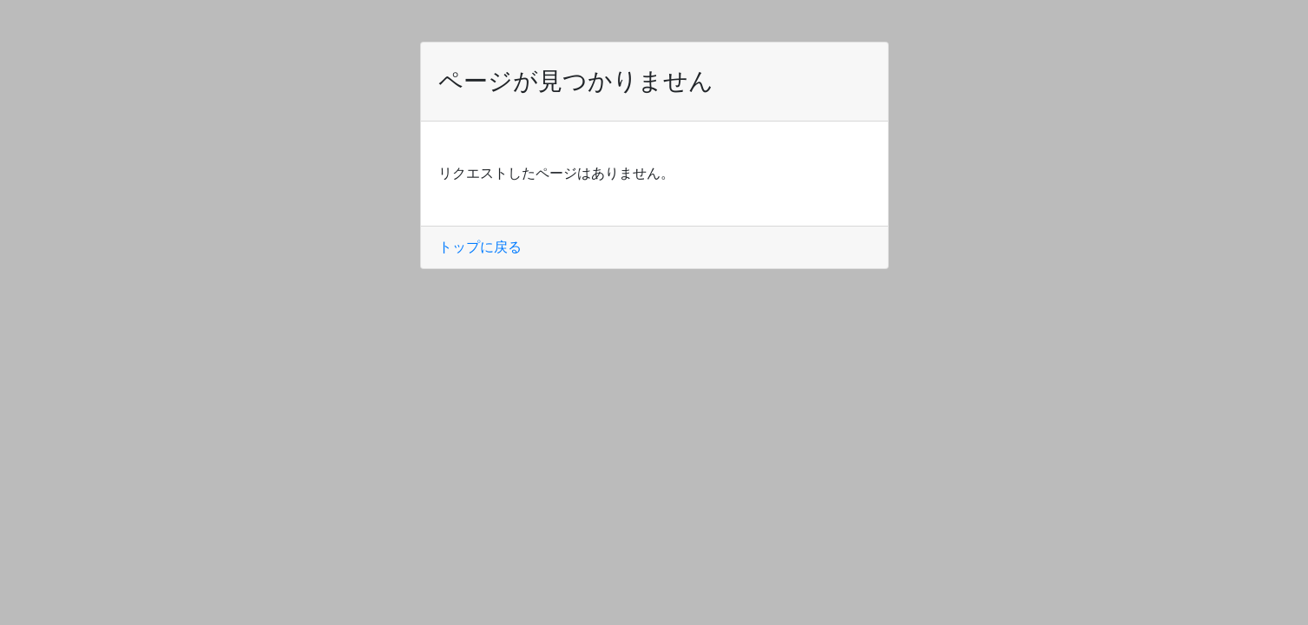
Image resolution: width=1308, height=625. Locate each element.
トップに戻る (480, 247)
